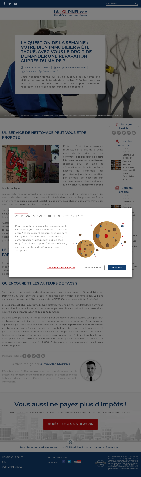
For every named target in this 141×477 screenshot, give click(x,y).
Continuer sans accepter (61, 267)
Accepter (117, 267)
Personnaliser (93, 267)
